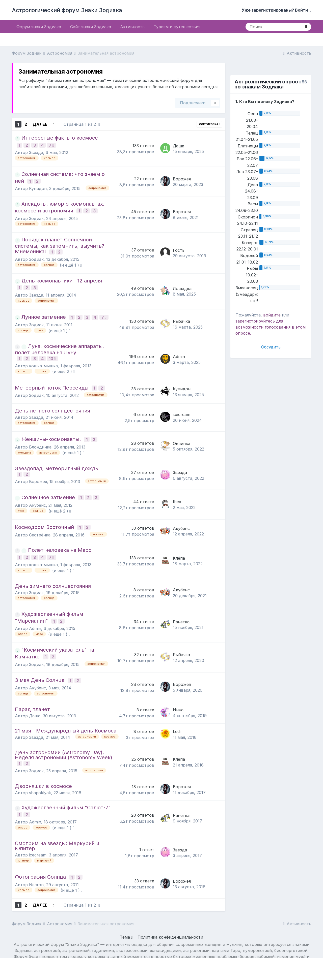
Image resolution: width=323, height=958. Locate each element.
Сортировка (209, 124)
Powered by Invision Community (161, 949)
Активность (132, 26)
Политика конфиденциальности (170, 912)
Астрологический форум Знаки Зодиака (67, 10)
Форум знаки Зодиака (38, 26)
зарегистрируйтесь (255, 321)
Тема (126, 912)
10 (53, 350)
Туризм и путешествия (177, 26)
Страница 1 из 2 (82, 124)
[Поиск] (273, 27)
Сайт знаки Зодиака (90, 26)
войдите (272, 314)
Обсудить (271, 346)
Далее (40, 124)
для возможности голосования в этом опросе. (270, 327)
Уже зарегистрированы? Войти (276, 10)
